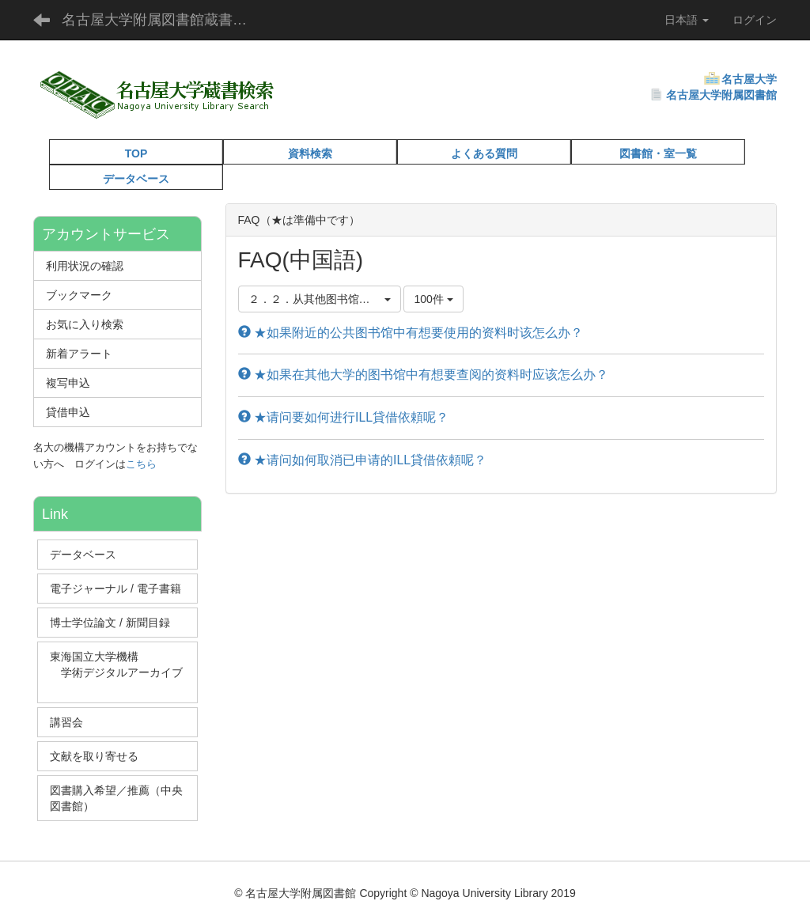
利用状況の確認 (84, 265)
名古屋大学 (749, 79)
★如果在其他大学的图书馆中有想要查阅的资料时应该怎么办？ (423, 374)
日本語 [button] (686, 19)
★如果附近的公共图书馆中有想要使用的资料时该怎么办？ (410, 332)
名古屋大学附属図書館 (721, 95)
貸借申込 (68, 412)
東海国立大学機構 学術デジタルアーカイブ (116, 672)
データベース (136, 178)
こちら (141, 464)
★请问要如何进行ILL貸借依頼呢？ (343, 417)
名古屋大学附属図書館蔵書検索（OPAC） (166, 20)
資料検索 (310, 153)
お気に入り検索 (84, 324)
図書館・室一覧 (658, 153)
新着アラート (79, 353)
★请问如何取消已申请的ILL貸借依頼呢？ (362, 460)
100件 (433, 299)
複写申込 (68, 383)
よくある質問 (484, 153)
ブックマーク (79, 295)
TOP (136, 153)
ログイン (754, 19)
